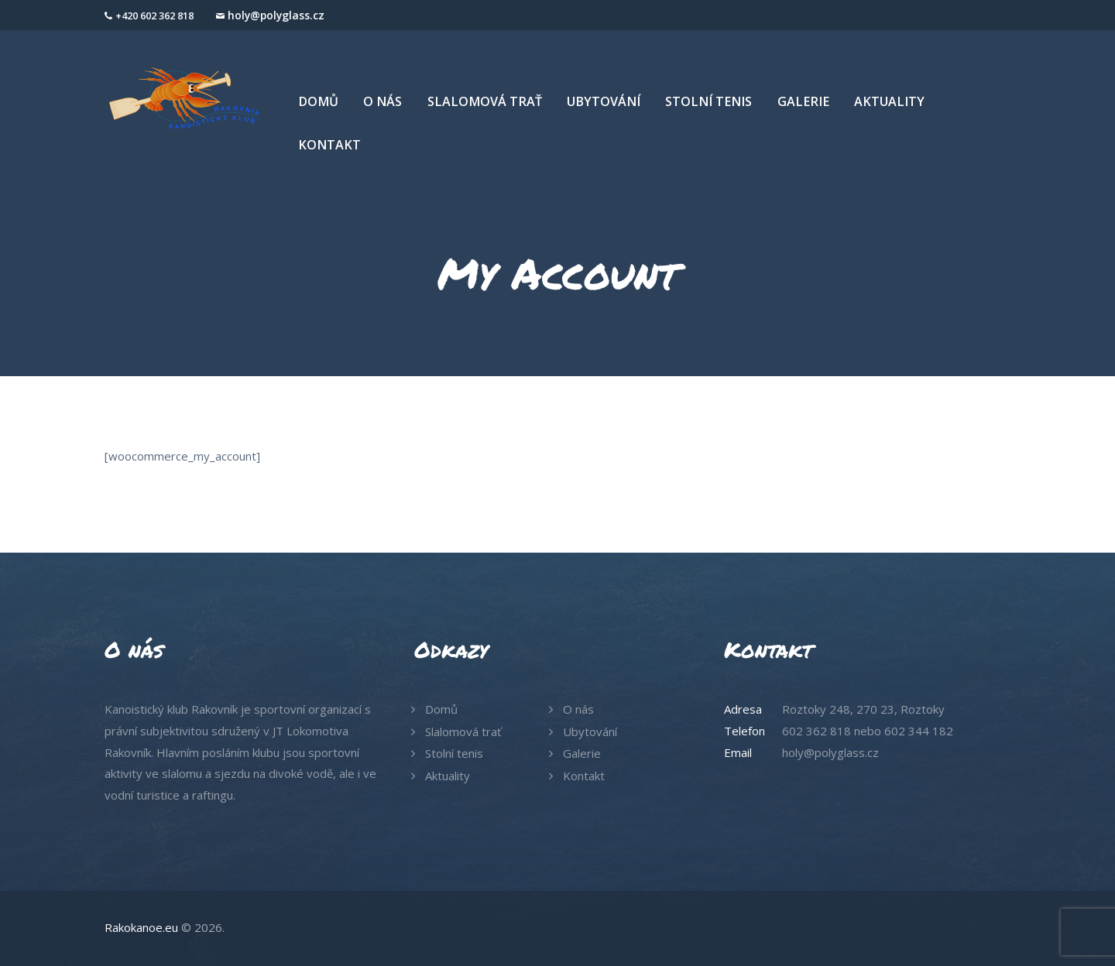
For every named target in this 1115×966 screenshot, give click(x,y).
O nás (578, 709)
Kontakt (584, 775)
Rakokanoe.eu (141, 927)
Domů (441, 709)
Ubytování (590, 731)
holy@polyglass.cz (276, 15)
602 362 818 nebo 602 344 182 (867, 730)
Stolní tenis (454, 753)
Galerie (582, 753)
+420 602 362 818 (154, 15)
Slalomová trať (463, 731)
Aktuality (447, 775)
